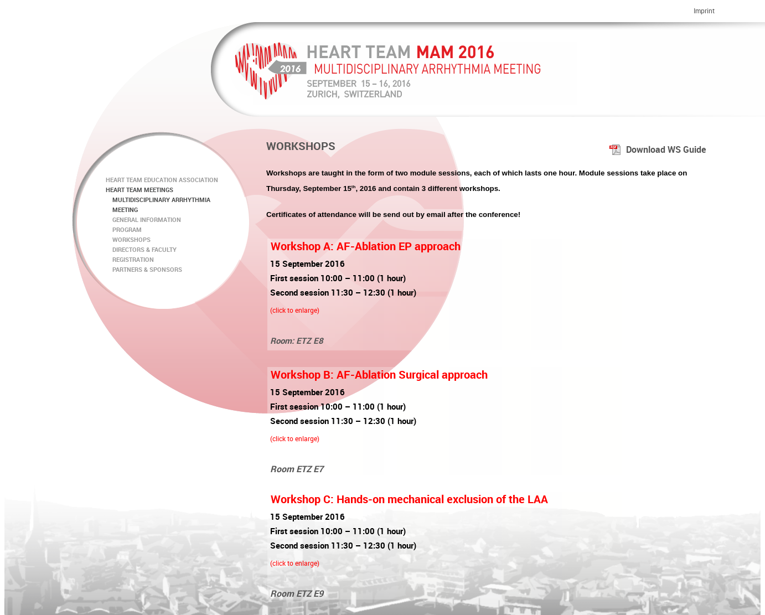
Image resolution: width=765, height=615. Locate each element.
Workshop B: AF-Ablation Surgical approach (379, 374)
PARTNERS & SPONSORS (144, 269)
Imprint (704, 10)
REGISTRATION (130, 259)
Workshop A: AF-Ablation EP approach (366, 246)
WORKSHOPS (128, 239)
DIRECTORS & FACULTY (141, 249)
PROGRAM (124, 229)
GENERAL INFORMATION (143, 219)
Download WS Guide (657, 149)
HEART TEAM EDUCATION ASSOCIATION (162, 180)
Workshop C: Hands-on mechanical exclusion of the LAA (409, 499)
